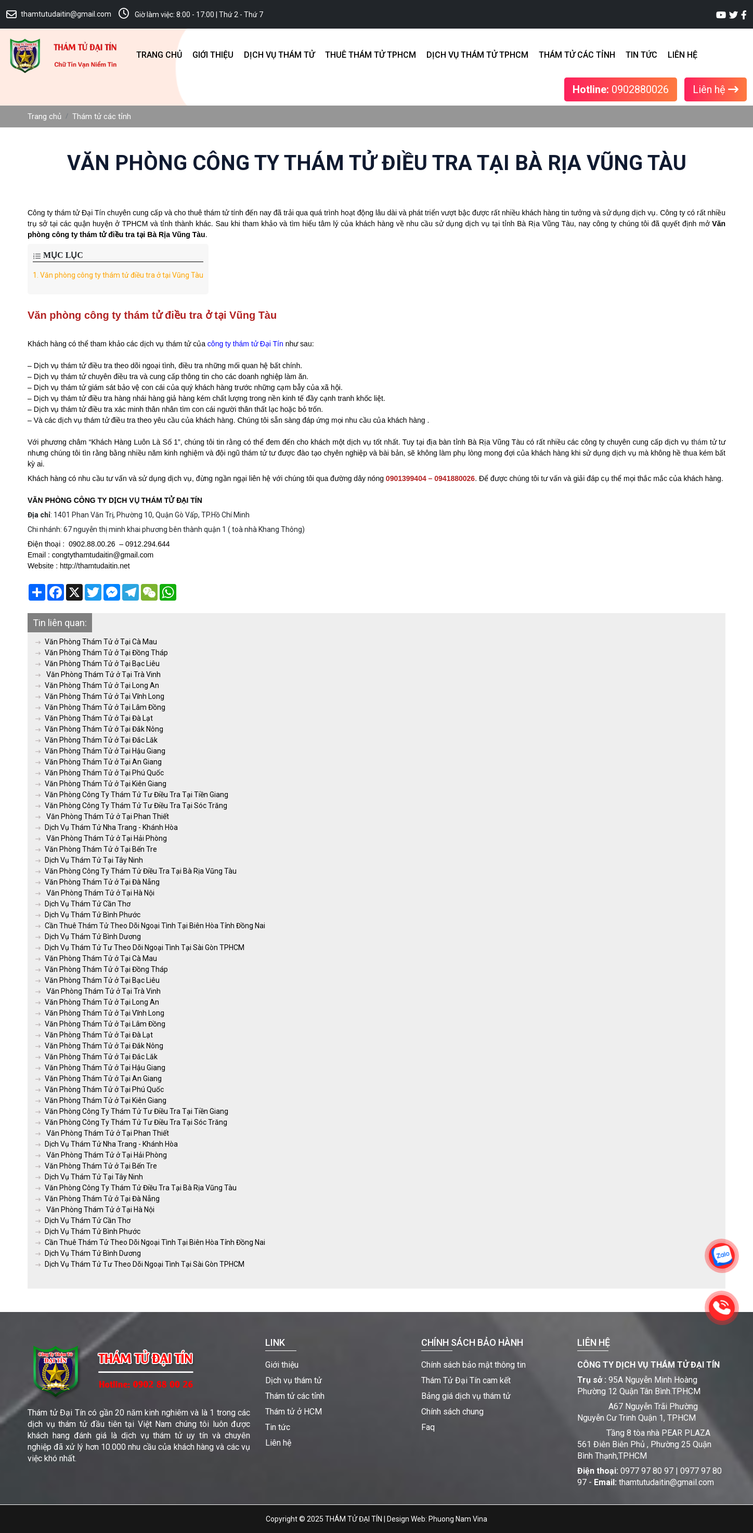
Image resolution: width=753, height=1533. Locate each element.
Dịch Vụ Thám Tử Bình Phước (87, 915)
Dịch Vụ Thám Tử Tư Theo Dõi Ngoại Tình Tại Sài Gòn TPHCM (139, 947)
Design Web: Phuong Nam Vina (437, 1519)
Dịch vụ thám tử (279, 55)
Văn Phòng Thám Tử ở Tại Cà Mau (96, 642)
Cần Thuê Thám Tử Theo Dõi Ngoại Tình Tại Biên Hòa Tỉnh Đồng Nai (150, 925)
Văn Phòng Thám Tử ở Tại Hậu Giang (100, 751)
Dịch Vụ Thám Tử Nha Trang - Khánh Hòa (106, 827)
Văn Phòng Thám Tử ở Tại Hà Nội (94, 893)
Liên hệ (682, 55)
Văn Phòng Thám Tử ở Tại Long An (97, 685)
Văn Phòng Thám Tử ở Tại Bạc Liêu (97, 663)
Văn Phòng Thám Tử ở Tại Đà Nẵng (97, 882)
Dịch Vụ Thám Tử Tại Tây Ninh (89, 860)
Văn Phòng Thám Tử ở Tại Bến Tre (96, 849)
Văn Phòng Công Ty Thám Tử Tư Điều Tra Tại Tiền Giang (131, 794)
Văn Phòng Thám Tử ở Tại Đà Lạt (94, 718)
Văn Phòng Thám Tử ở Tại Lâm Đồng (100, 707)
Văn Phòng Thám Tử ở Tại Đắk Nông (99, 729)
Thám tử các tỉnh (577, 55)
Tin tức (641, 55)
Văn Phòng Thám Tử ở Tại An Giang (98, 762)
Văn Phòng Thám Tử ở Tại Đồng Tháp (101, 652)
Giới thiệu (212, 55)
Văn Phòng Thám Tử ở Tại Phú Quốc (99, 773)
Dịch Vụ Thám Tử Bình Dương (88, 936)
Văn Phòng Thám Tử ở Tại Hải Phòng (101, 838)
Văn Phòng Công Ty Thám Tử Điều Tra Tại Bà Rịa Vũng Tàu (136, 871)
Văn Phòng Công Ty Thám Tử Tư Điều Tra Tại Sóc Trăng (131, 805)
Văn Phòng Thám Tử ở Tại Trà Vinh (98, 674)
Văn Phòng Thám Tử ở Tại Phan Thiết (102, 816)
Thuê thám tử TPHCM (370, 55)
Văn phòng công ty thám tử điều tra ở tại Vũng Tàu (118, 275)
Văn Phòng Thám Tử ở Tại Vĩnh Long (99, 696)
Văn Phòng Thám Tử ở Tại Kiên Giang (100, 784)
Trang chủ (159, 55)
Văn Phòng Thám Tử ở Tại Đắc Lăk (96, 740)
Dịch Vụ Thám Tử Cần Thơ (83, 904)
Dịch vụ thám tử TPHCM (477, 55)
